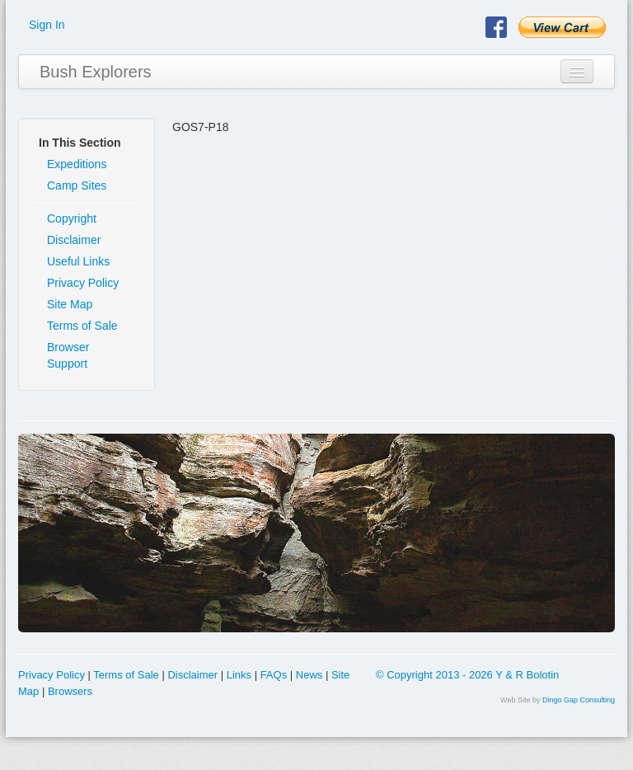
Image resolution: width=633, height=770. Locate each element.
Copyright (71, 218)
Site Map (69, 304)
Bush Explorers (96, 72)
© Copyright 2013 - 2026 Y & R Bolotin (467, 675)
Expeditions (76, 164)
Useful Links (78, 261)
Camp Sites (76, 185)
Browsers (70, 691)
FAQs (274, 675)
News (309, 675)
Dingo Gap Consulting (578, 700)
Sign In (47, 24)
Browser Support (68, 355)
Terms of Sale (82, 325)
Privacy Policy (83, 282)
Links (239, 675)
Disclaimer (74, 239)
